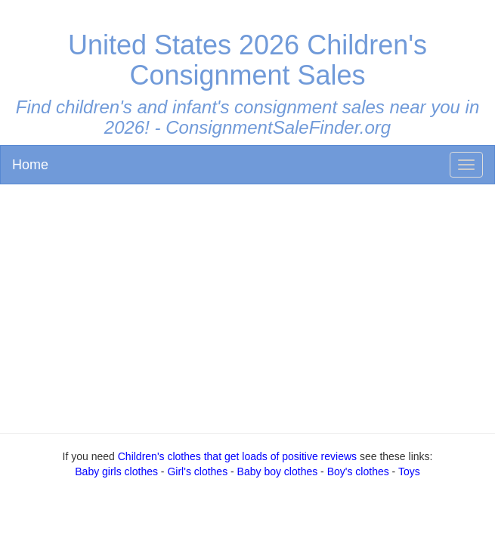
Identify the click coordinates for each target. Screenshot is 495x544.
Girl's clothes (197, 471)
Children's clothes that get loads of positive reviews (237, 456)
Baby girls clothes (116, 471)
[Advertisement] (248, 305)
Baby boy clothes (277, 471)
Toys (409, 471)
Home (30, 164)
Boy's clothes (358, 471)
